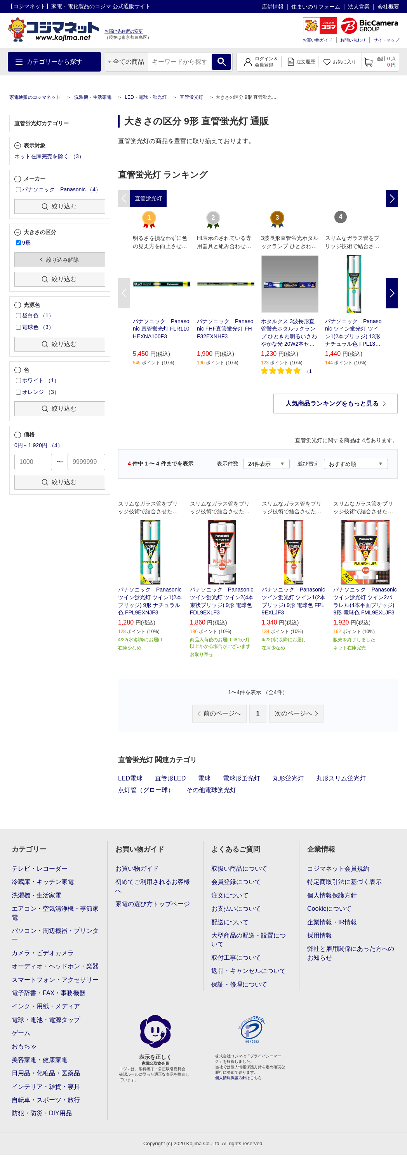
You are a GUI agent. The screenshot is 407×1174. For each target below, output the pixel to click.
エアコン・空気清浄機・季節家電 (55, 912)
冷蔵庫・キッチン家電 (43, 881)
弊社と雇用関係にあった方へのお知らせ (350, 953)
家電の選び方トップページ (152, 904)
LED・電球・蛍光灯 (145, 97)
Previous (124, 293)
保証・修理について (239, 984)
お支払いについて (236, 908)
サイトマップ (386, 40)
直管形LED (170, 778)
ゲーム (21, 1033)
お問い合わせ (353, 40)
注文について (230, 895)
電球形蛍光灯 (241, 778)
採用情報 (319, 935)
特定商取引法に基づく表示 (344, 881)
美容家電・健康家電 (40, 1060)
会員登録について (236, 881)
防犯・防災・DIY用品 (42, 1113)
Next (392, 293)
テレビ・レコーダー (40, 868)
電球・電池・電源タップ (46, 1020)
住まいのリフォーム (315, 6)
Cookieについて (329, 908)
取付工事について (236, 957)
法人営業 (359, 6)
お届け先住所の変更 (123, 31)
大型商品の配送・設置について (248, 939)
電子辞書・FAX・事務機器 (48, 993)
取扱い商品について (239, 868)
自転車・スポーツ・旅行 (46, 1100)
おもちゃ (24, 1046)
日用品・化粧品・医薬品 (46, 1073)
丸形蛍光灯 (288, 778)
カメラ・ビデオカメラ (43, 953)
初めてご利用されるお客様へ (152, 886)
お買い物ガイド (317, 40)
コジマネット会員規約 (338, 868)
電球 (204, 778)
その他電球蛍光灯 (211, 790)
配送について (230, 922)
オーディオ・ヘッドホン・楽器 (55, 966)
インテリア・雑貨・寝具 (46, 1086)
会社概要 (388, 6)
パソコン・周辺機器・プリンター (55, 935)
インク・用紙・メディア (46, 1006)
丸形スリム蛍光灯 (341, 778)
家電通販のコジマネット (35, 97)
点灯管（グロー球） (146, 790)
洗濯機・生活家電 (92, 97)
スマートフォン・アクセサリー (55, 979)
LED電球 (130, 778)
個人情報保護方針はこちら (238, 1078)
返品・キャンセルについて (248, 971)
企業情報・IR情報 (332, 922)
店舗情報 (273, 6)
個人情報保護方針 (332, 895)
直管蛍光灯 (191, 97)
